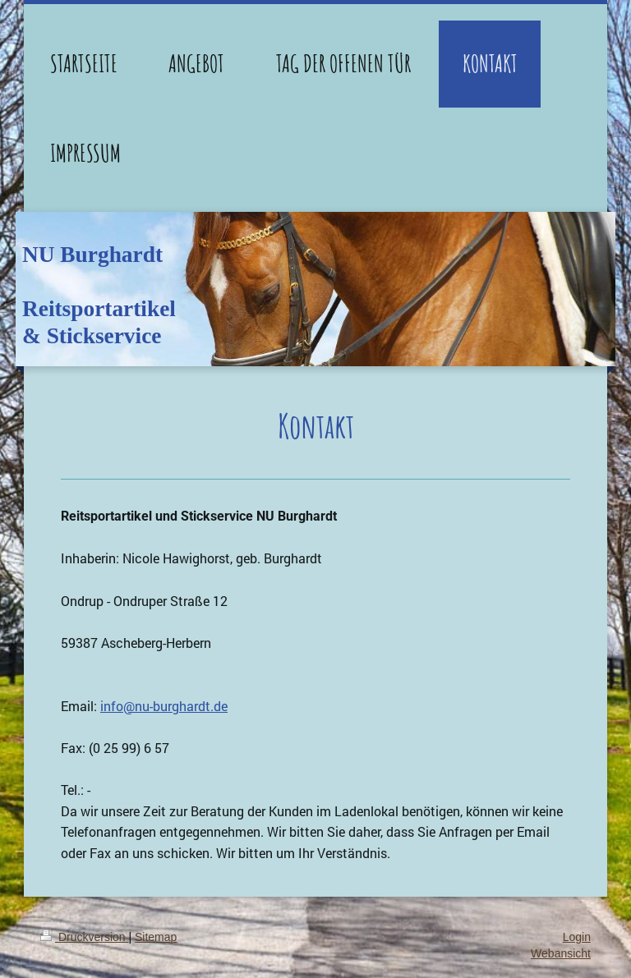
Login (577, 937)
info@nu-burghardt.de (164, 705)
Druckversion (84, 937)
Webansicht (561, 953)
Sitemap (156, 937)
